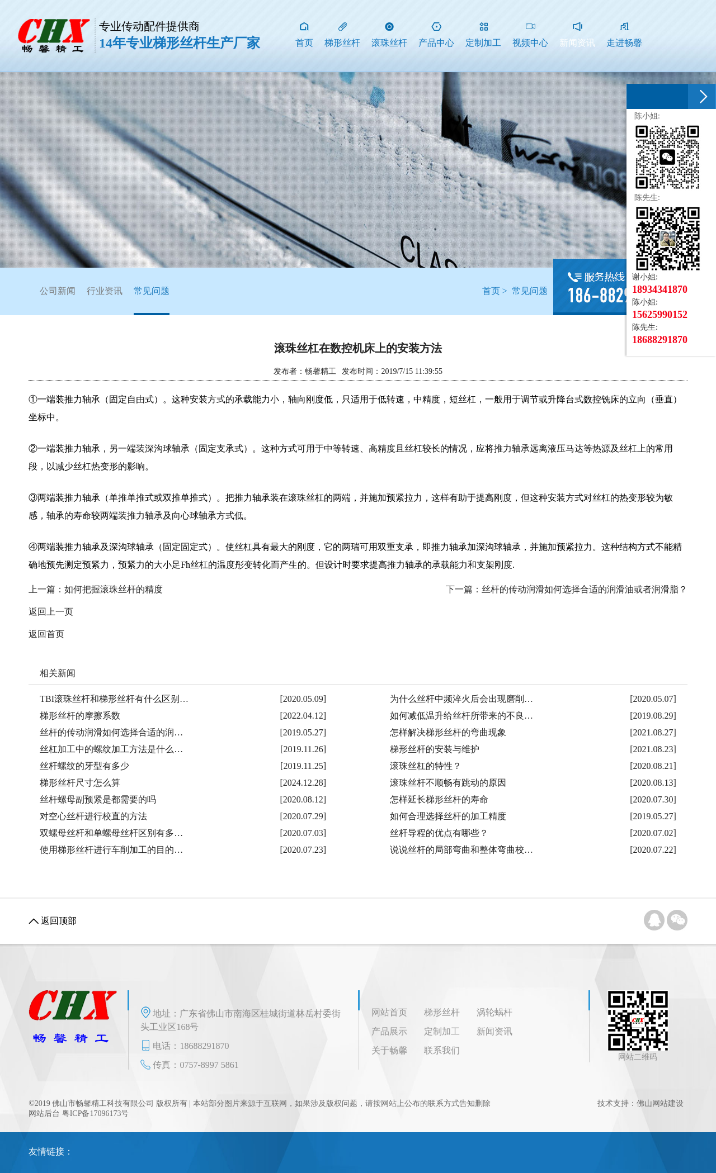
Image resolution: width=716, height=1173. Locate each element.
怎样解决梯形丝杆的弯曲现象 (448, 732)
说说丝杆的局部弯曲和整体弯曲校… (461, 849)
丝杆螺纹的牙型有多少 (84, 766)
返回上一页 (51, 611)
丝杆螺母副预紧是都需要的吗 (98, 799)
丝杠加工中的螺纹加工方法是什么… (111, 749)
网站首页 (389, 1012)
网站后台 (44, 1113)
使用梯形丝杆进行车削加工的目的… (111, 849)
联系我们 (442, 1050)
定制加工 (442, 1031)
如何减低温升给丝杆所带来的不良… (461, 715)
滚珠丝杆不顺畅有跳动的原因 (448, 782)
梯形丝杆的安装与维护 (434, 749)
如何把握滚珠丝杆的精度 (113, 589)
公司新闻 (58, 291)
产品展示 (389, 1031)
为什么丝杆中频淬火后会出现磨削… (461, 699)
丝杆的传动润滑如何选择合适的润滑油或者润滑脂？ (584, 589)
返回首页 (46, 634)
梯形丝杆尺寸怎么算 (80, 782)
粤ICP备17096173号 (95, 1113)
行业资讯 (105, 291)
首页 (491, 291)
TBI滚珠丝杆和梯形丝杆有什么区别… (114, 699)
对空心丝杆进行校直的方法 (93, 816)
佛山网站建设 (660, 1103)
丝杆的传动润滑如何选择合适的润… (111, 732)
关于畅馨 (389, 1050)
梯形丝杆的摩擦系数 (80, 715)
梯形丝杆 (442, 1012)
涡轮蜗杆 (494, 1012)
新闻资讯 (494, 1031)
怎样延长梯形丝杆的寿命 (439, 799)
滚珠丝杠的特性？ (425, 766)
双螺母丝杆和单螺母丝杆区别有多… (111, 833)
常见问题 (151, 300)
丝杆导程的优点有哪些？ (439, 833)
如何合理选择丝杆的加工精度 (448, 816)
